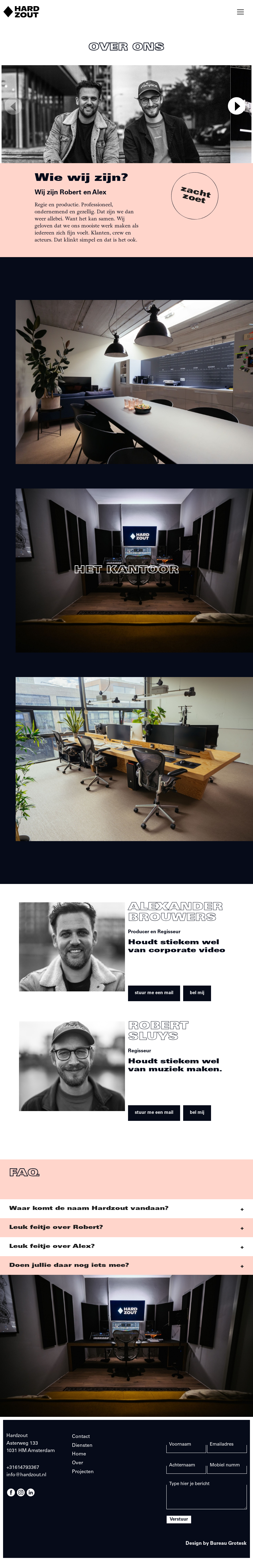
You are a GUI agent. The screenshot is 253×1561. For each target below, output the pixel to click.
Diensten (82, 1445)
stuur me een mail (154, 993)
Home (79, 1454)
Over (77, 1463)
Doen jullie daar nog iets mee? (69, 1265)
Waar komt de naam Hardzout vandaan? (88, 1208)
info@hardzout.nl (26, 1475)
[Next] (236, 106)
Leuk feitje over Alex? (52, 1246)
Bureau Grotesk (228, 1543)
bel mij (197, 993)
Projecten (83, 1471)
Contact (81, 1436)
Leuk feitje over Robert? (56, 1227)
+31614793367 (22, 1467)
